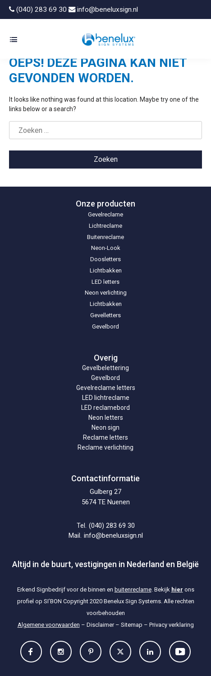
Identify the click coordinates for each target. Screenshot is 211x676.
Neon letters (105, 417)
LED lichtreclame (105, 397)
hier (177, 589)
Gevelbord (105, 326)
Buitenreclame (105, 237)
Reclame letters (105, 437)
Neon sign (105, 427)
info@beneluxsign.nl (103, 9)
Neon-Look (105, 247)
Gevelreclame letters (105, 387)
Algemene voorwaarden (49, 624)
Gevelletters (105, 315)
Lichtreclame (105, 225)
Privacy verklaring (171, 624)
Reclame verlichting (105, 447)
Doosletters (105, 259)
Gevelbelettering (105, 367)
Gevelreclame (105, 214)
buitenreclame (133, 589)
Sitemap (131, 624)
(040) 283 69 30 (38, 9)
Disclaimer (100, 624)
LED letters (105, 281)
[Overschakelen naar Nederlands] (182, 9)
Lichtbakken (106, 270)
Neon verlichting (106, 292)
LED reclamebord (105, 407)
